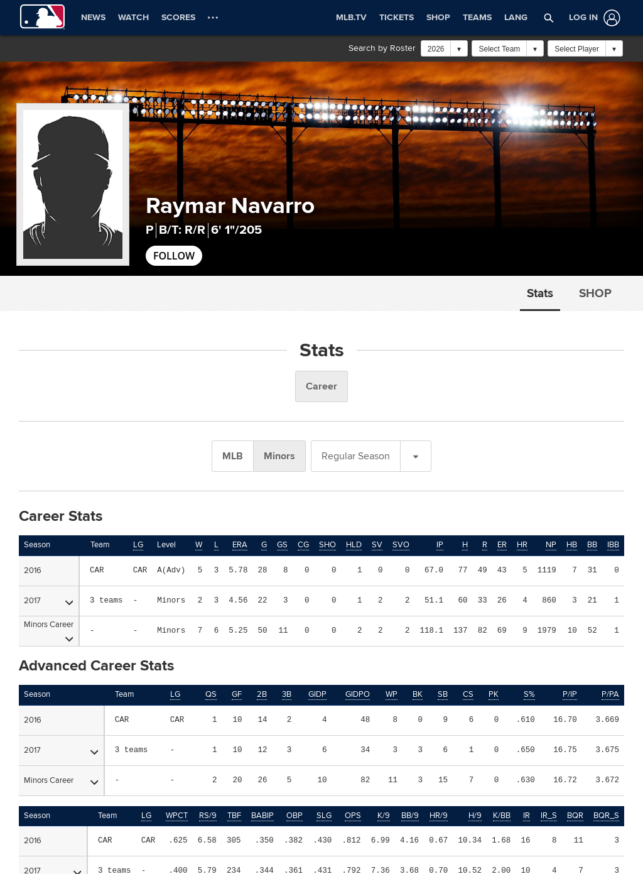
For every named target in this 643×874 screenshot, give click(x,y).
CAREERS (357, 780)
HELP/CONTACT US (375, 747)
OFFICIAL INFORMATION (63, 747)
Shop (595, 293)
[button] (548, 17)
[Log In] (592, 18)
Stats (540, 293)
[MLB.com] (33, 833)
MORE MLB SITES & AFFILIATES (78, 780)
